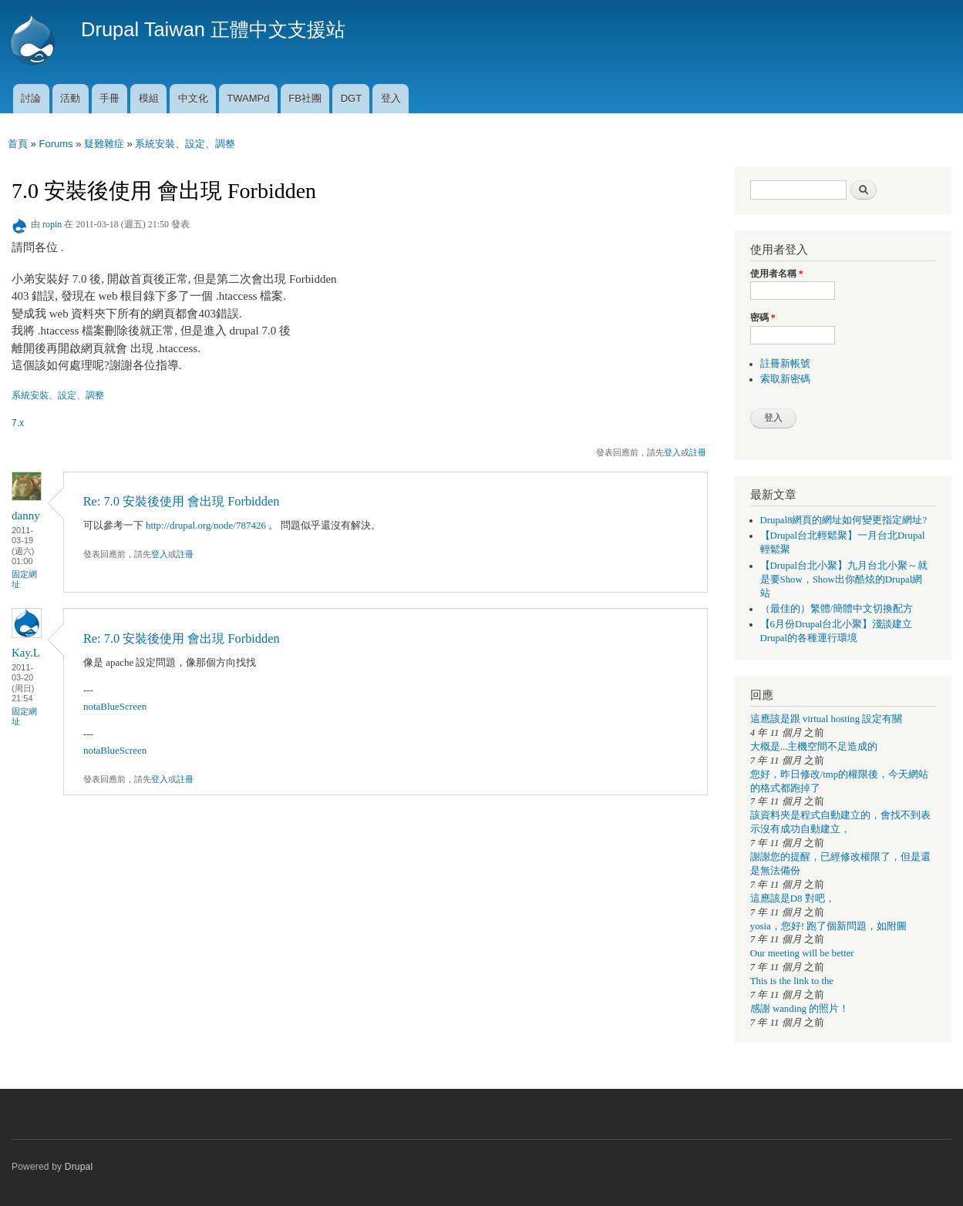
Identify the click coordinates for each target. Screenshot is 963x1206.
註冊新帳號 (785, 363)
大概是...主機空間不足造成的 (814, 746)
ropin (52, 224)
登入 (391, 98)
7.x (18, 423)
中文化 (193, 98)
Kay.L (26, 653)
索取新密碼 (785, 379)
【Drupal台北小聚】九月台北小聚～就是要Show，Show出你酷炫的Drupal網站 (844, 579)
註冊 (697, 452)
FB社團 (305, 98)
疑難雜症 (104, 143)
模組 (149, 98)
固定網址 (24, 579)
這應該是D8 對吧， (792, 898)
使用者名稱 (776, 273)
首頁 (18, 143)
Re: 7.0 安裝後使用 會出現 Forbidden (181, 501)
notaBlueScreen (114, 706)
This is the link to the (791, 981)
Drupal (79, 1166)
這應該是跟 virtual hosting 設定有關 (826, 719)
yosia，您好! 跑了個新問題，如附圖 (828, 926)
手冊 (109, 98)
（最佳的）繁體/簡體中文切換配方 (837, 608)
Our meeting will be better (802, 953)
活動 (70, 98)
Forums (55, 143)
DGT (351, 98)
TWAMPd (248, 98)
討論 (31, 98)
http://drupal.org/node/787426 (206, 525)
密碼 (763, 317)
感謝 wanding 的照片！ (799, 1008)
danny (26, 515)
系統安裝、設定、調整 (185, 143)
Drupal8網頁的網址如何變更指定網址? (844, 520)
